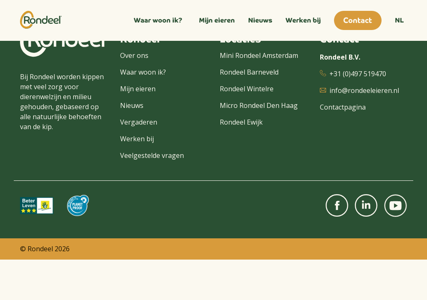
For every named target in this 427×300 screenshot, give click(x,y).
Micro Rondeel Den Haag (259, 105)
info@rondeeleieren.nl (364, 90)
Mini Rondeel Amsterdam (259, 55)
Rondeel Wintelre (247, 88)
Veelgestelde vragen (152, 155)
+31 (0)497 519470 (357, 73)
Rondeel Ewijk (241, 122)
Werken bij (303, 20)
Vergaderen (138, 122)
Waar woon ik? (158, 20)
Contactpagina (343, 107)
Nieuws (260, 20)
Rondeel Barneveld (249, 72)
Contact (357, 20)
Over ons (134, 55)
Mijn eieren (217, 20)
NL (399, 20)
